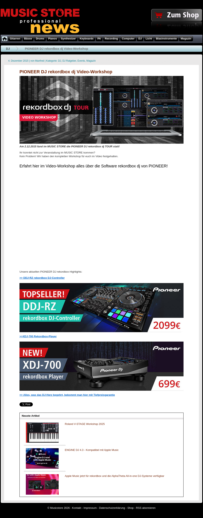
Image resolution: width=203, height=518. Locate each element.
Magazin (91, 60)
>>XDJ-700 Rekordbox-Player (38, 336)
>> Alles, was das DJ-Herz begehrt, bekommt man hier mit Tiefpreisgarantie (67, 394)
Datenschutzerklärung (112, 507)
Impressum (90, 507)
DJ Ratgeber (69, 60)
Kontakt (76, 507)
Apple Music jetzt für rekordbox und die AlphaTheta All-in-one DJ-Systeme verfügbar (114, 475)
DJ (8, 48)
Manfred (39, 60)
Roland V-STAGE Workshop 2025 (85, 423)
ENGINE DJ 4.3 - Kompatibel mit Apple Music (92, 449)
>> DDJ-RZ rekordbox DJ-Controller (42, 277)
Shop (130, 507)
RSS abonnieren (145, 507)
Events (81, 60)
